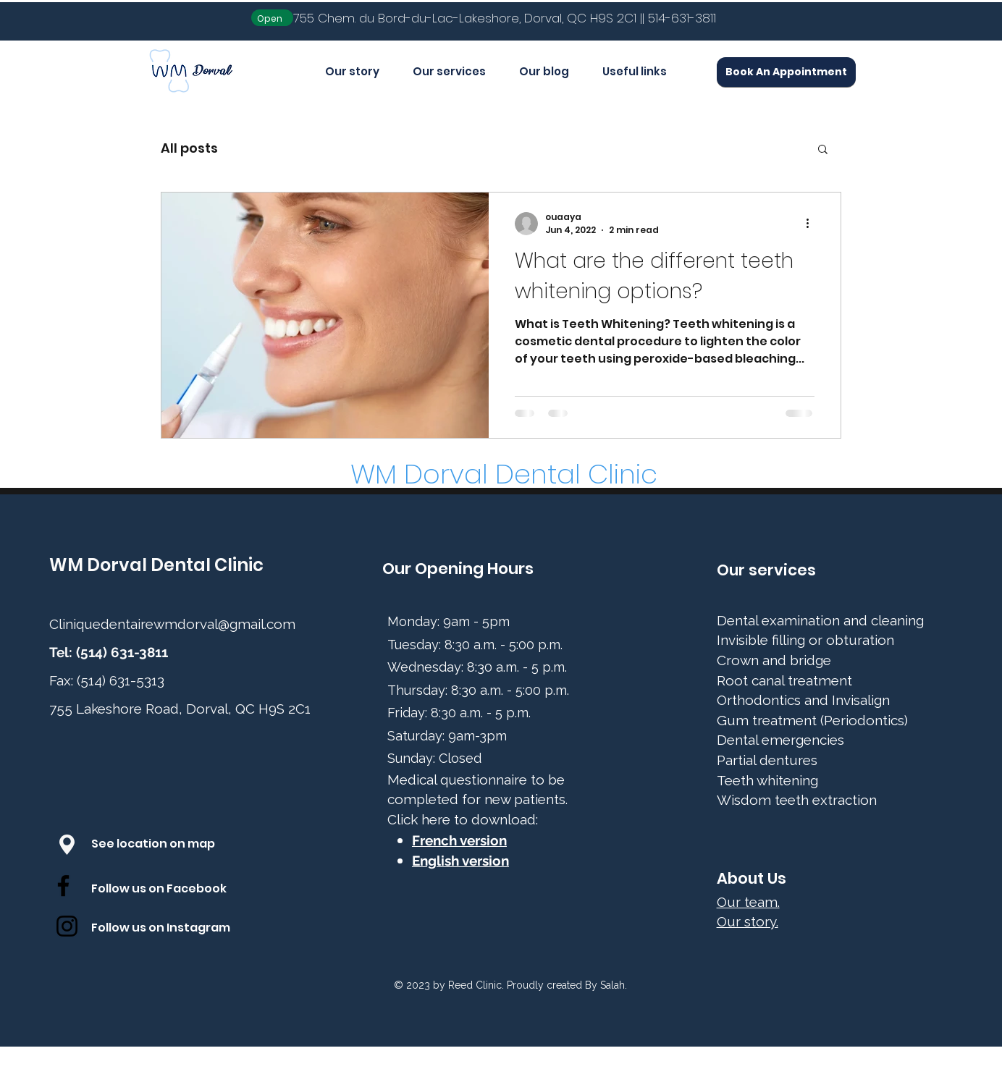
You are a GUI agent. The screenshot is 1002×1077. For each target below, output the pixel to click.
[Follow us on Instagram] (173, 928)
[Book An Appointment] (786, 72)
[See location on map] (168, 844)
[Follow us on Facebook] (173, 889)
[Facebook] (63, 885)
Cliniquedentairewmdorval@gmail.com (172, 624)
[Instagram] (67, 926)
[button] (823, 150)
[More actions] (812, 223)
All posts (189, 148)
